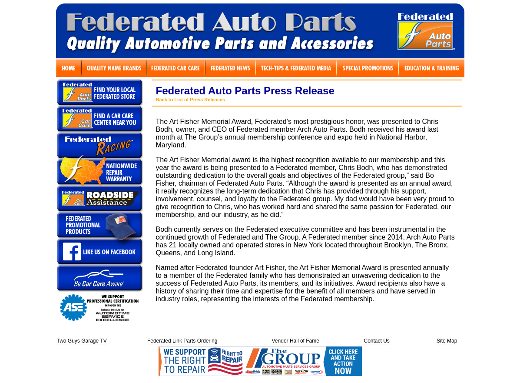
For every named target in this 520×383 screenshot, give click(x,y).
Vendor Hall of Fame (295, 341)
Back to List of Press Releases (190, 99)
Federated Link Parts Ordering (182, 341)
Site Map (447, 341)
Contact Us (377, 341)
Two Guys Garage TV (82, 341)
